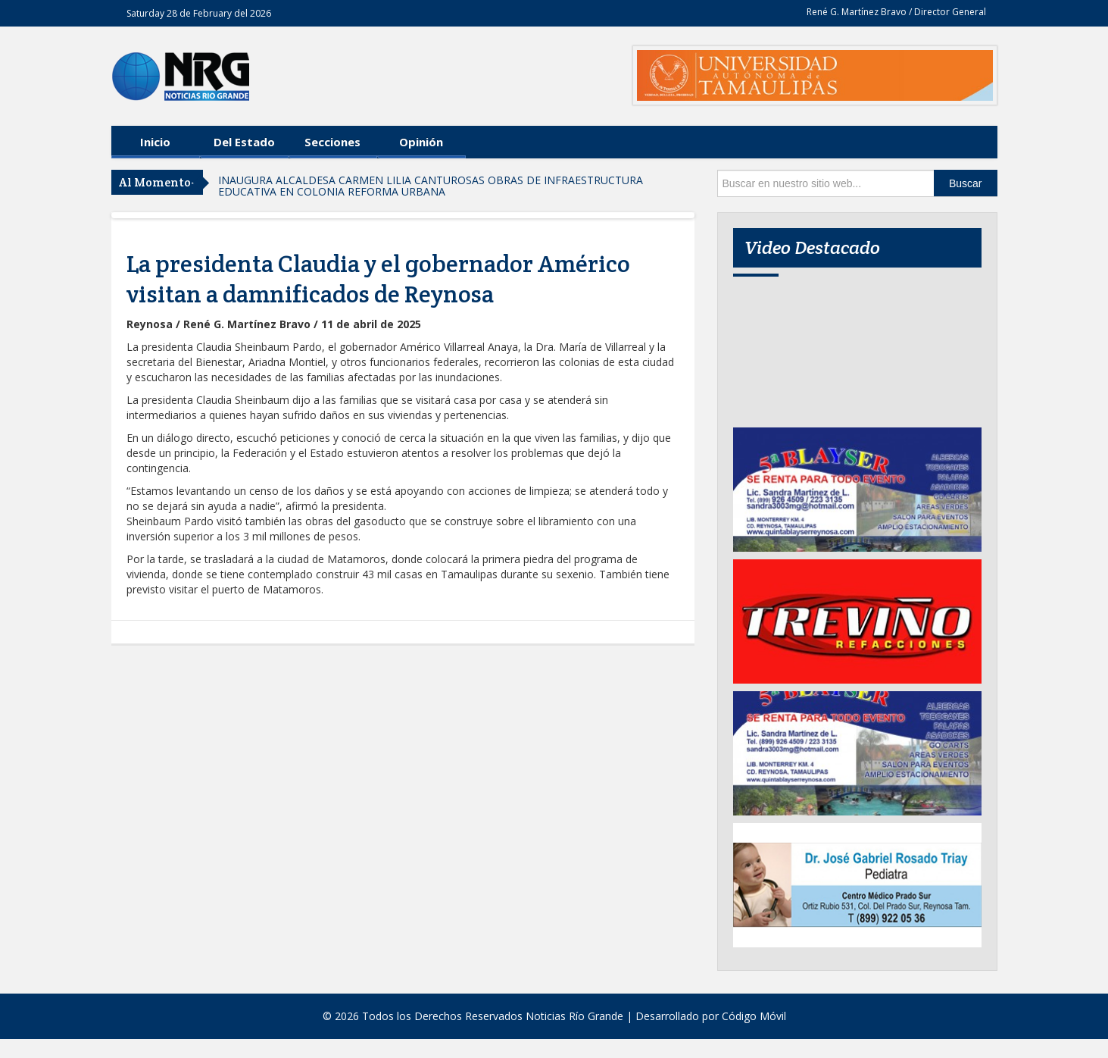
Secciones (332, 141)
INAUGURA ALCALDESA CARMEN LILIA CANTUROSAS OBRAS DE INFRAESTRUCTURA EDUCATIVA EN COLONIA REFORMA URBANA (430, 186)
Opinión (421, 141)
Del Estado (244, 141)
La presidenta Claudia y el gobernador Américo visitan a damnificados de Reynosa (378, 279)
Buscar (965, 183)
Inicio (155, 141)
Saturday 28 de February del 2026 (198, 13)
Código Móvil (754, 1016)
